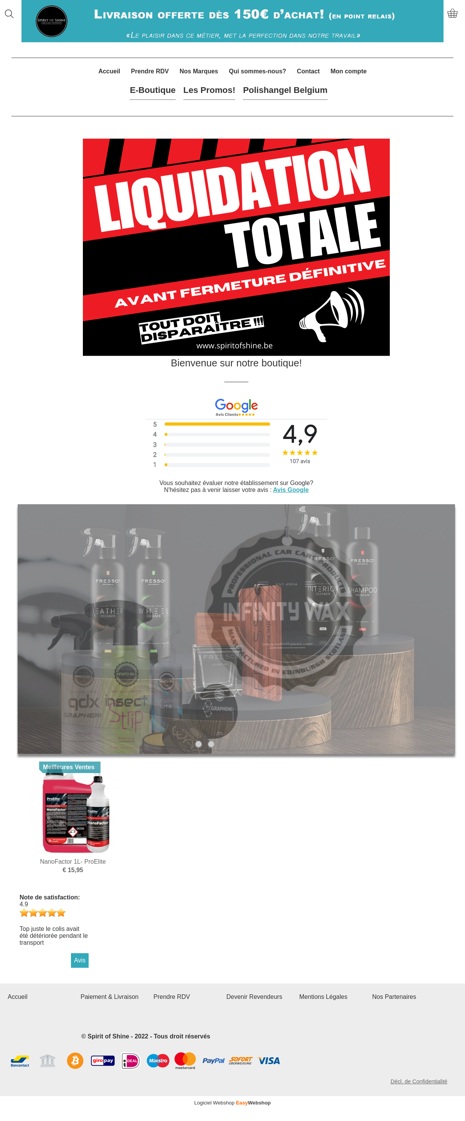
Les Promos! (209, 90)
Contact (308, 71)
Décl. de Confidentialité (419, 1081)
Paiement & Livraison (110, 997)
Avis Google (291, 490)
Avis (80, 960)
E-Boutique (152, 90)
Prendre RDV (150, 71)
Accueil (109, 71)
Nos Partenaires (394, 997)
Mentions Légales (323, 997)
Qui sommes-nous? (257, 71)
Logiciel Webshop (232, 1103)
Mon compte (348, 71)
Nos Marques (199, 71)
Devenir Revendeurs (254, 997)
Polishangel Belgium (285, 90)
